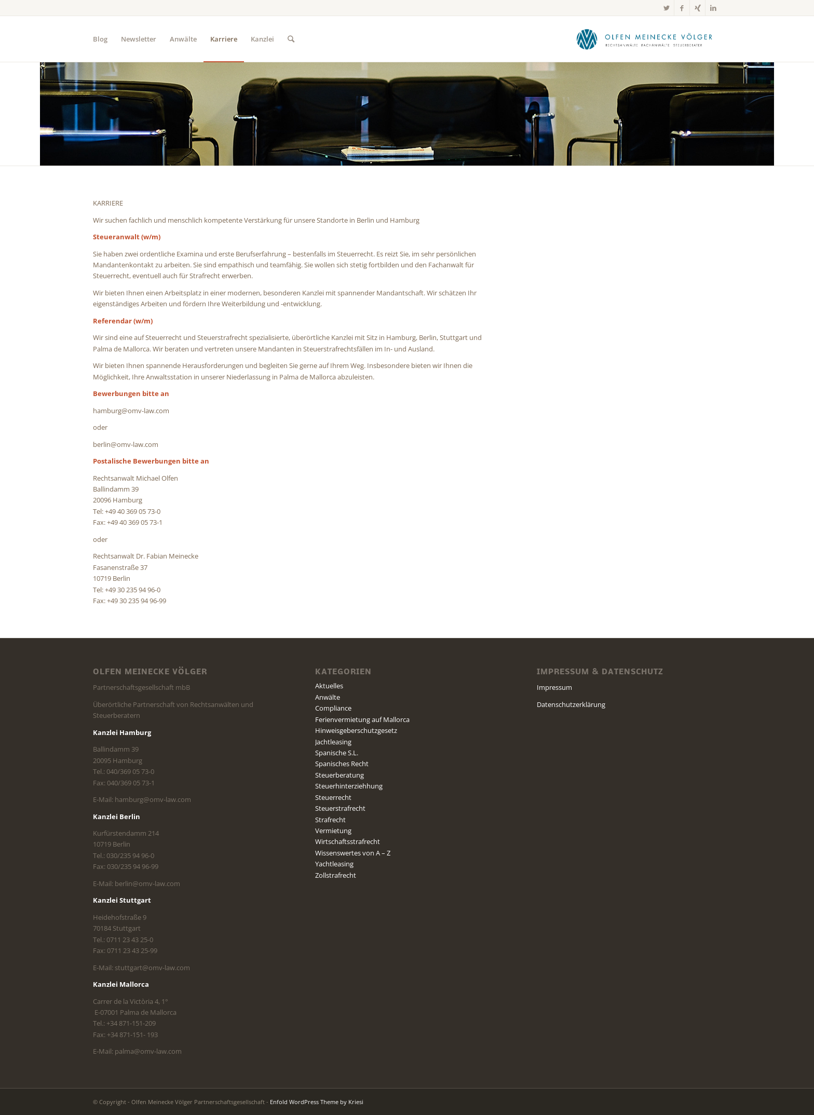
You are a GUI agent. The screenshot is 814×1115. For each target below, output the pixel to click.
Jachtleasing (333, 741)
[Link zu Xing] (697, 8)
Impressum (554, 687)
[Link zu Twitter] (666, 8)
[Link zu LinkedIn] (713, 8)
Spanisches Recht (342, 763)
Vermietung (333, 830)
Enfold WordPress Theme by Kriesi (316, 1102)
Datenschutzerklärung (571, 704)
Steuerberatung (339, 775)
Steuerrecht (333, 797)
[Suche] (291, 39)
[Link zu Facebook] (681, 8)
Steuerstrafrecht (340, 808)
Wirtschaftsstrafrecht (347, 841)
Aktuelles (329, 685)
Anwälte (327, 697)
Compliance (333, 708)
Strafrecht (330, 819)
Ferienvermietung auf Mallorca (362, 719)
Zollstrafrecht (335, 875)
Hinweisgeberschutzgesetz (356, 730)
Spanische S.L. (336, 752)
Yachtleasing (334, 863)
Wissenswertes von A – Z (352, 853)
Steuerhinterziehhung (349, 786)
